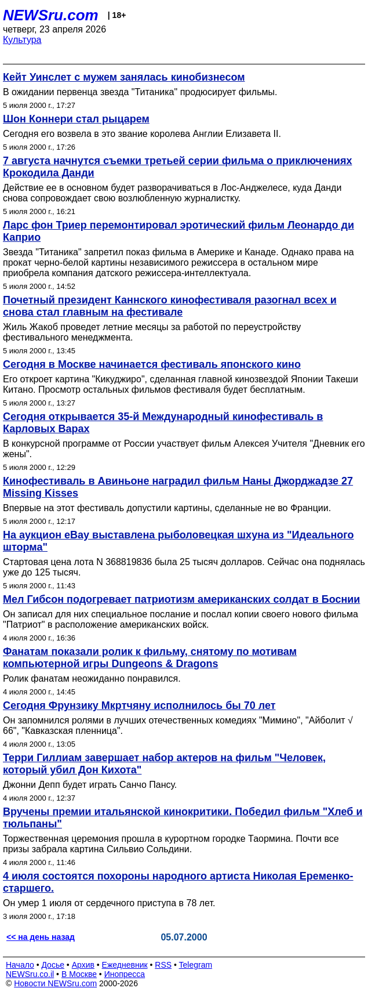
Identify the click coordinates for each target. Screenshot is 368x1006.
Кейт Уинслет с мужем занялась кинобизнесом (124, 77)
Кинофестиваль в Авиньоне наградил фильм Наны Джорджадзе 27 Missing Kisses (178, 487)
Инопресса (124, 974)
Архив (83, 964)
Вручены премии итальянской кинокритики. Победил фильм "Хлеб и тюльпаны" (182, 818)
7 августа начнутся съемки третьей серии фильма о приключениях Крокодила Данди (177, 167)
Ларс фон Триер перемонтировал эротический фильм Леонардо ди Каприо (178, 231)
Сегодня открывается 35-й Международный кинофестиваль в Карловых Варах (163, 423)
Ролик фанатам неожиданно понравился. (92, 678)
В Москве (79, 974)
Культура (22, 40)
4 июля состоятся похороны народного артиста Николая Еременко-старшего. (178, 882)
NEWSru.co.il (30, 974)
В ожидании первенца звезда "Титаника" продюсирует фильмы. (140, 92)
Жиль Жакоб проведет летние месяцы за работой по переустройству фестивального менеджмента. (152, 332)
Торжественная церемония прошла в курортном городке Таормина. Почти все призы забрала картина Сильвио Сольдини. (171, 844)
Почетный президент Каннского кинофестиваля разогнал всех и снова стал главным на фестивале (170, 306)
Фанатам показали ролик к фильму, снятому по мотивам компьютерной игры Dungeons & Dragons (150, 658)
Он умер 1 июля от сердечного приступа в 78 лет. (109, 903)
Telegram (196, 964)
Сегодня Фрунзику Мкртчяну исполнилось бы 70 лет (139, 705)
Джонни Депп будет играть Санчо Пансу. (90, 785)
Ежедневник (125, 964)
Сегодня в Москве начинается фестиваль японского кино (152, 364)
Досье (52, 964)
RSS (163, 964)
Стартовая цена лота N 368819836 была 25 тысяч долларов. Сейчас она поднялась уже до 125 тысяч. (184, 567)
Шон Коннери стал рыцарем (76, 119)
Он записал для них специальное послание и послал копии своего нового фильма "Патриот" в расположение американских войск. (180, 619)
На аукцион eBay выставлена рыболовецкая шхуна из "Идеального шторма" (178, 541)
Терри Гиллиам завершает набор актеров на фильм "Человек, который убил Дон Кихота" (164, 764)
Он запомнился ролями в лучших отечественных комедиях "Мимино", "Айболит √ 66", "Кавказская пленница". (178, 725)
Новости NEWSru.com (55, 983)
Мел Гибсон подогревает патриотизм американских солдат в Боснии (181, 599)
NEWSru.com (51, 15)
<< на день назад (40, 937)
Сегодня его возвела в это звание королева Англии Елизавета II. (142, 134)
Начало (20, 964)
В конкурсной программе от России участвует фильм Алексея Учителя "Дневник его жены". (184, 449)
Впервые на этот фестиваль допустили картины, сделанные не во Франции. (167, 508)
